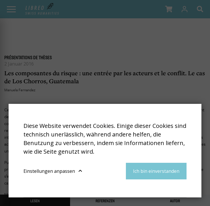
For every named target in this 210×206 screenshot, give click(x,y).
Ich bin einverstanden (156, 171)
